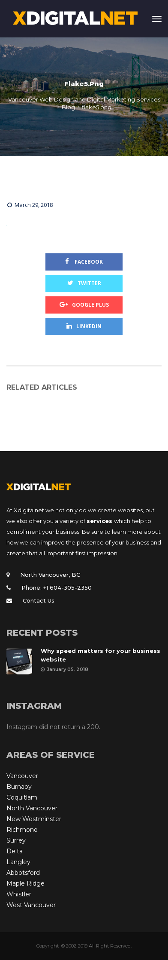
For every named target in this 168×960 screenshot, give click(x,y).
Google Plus (84, 304)
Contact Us (38, 600)
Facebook (84, 261)
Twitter (84, 283)
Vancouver (22, 776)
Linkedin (84, 326)
